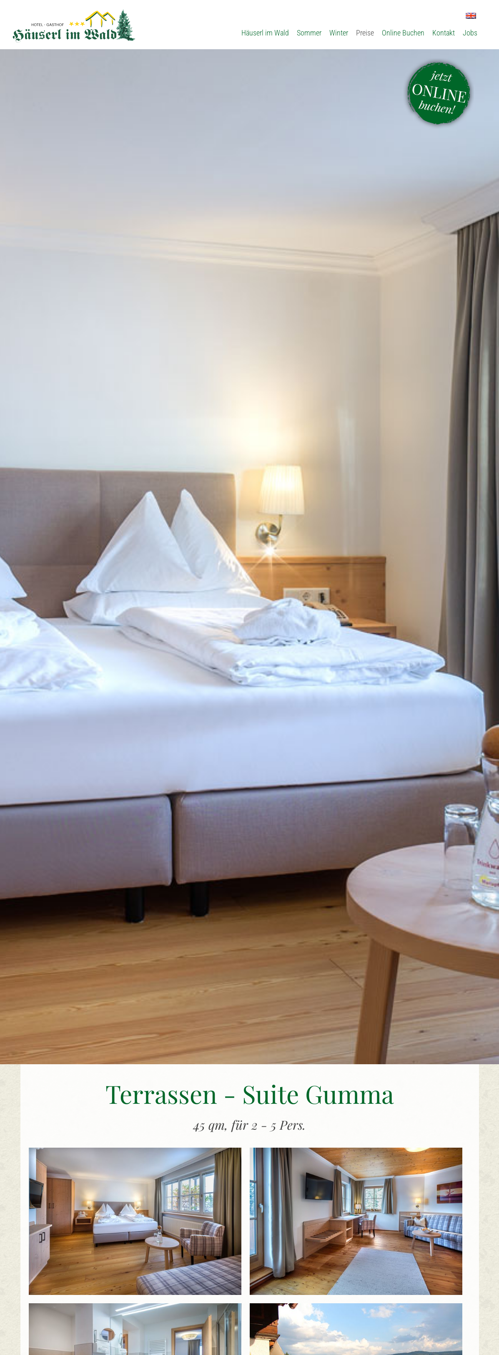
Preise (365, 32)
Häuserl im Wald (265, 32)
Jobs (470, 32)
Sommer (309, 32)
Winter (338, 32)
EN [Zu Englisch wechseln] (471, 16)
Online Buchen (403, 32)
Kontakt (443, 32)
